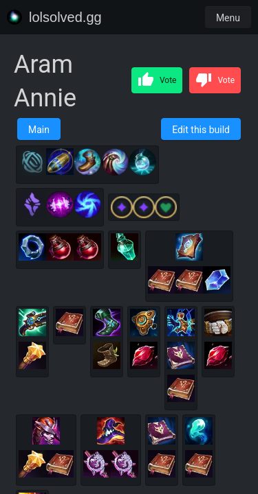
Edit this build (201, 129)
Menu (228, 17)
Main (39, 129)
